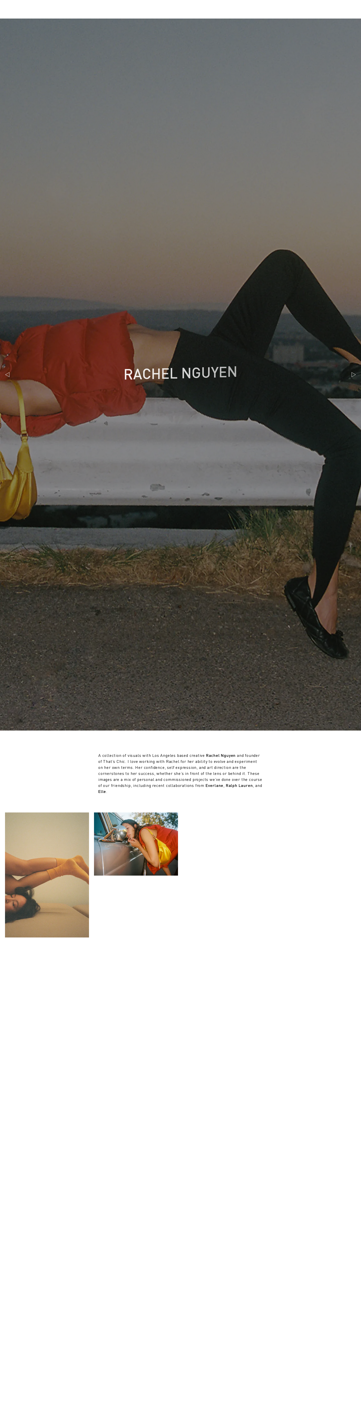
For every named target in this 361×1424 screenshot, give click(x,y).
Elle (102, 791)
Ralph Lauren (239, 785)
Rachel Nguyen (221, 755)
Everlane (214, 785)
